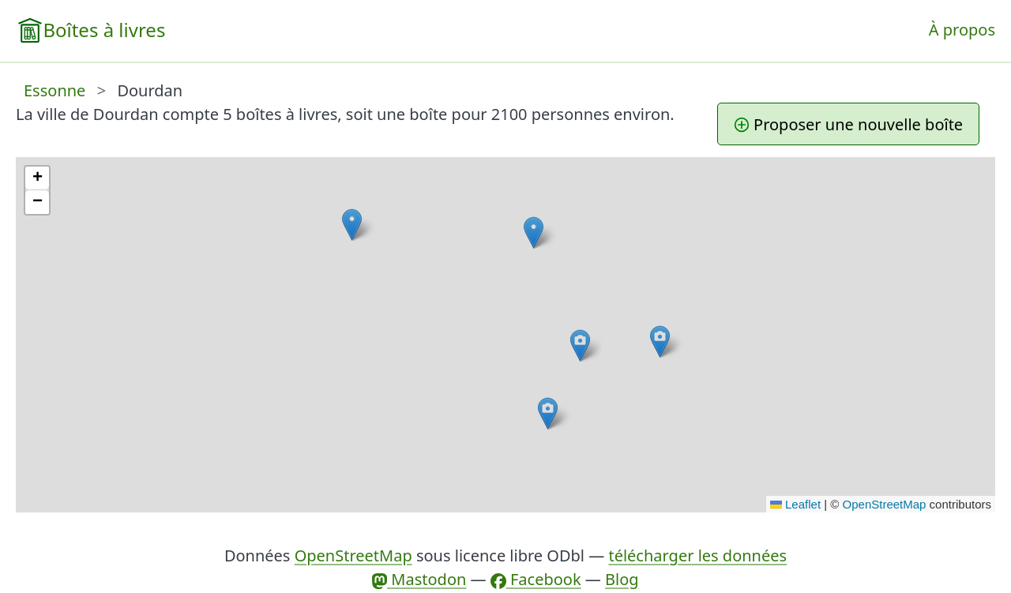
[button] (533, 232)
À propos (962, 29)
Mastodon (419, 579)
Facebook (535, 579)
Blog (622, 579)
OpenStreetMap (884, 504)
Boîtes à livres (104, 30)
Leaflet (795, 504)
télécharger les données (697, 555)
